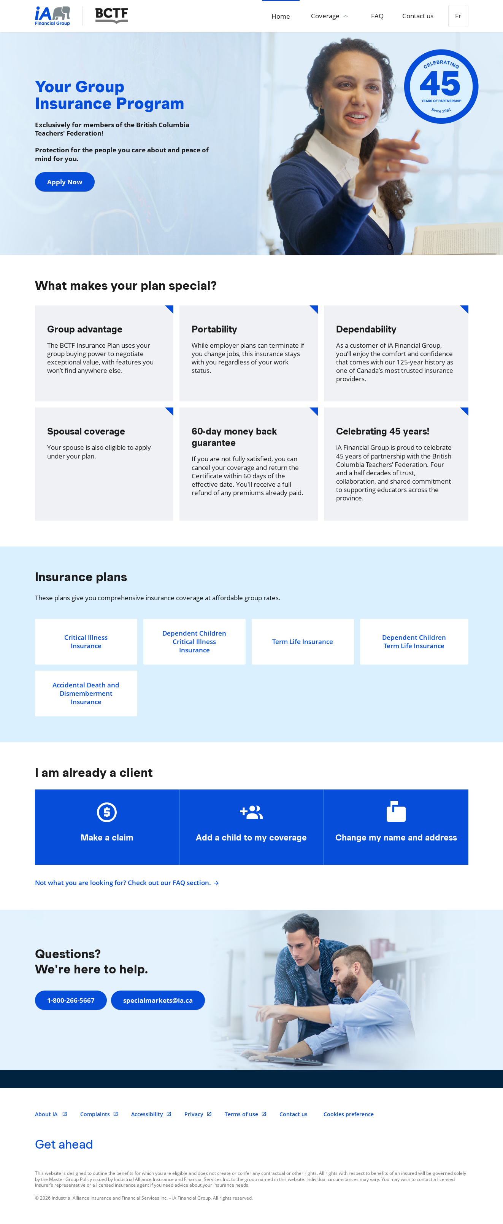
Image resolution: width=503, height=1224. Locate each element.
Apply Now (65, 181)
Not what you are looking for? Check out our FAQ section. (126, 883)
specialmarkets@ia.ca (161, 1000)
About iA (51, 1114)
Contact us (412, 15)
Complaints (99, 1114)
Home (267, 16)
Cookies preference (349, 1114)
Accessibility (151, 1114)
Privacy (198, 1114)
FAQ (368, 15)
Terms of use (246, 1114)
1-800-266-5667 (71, 1000)
